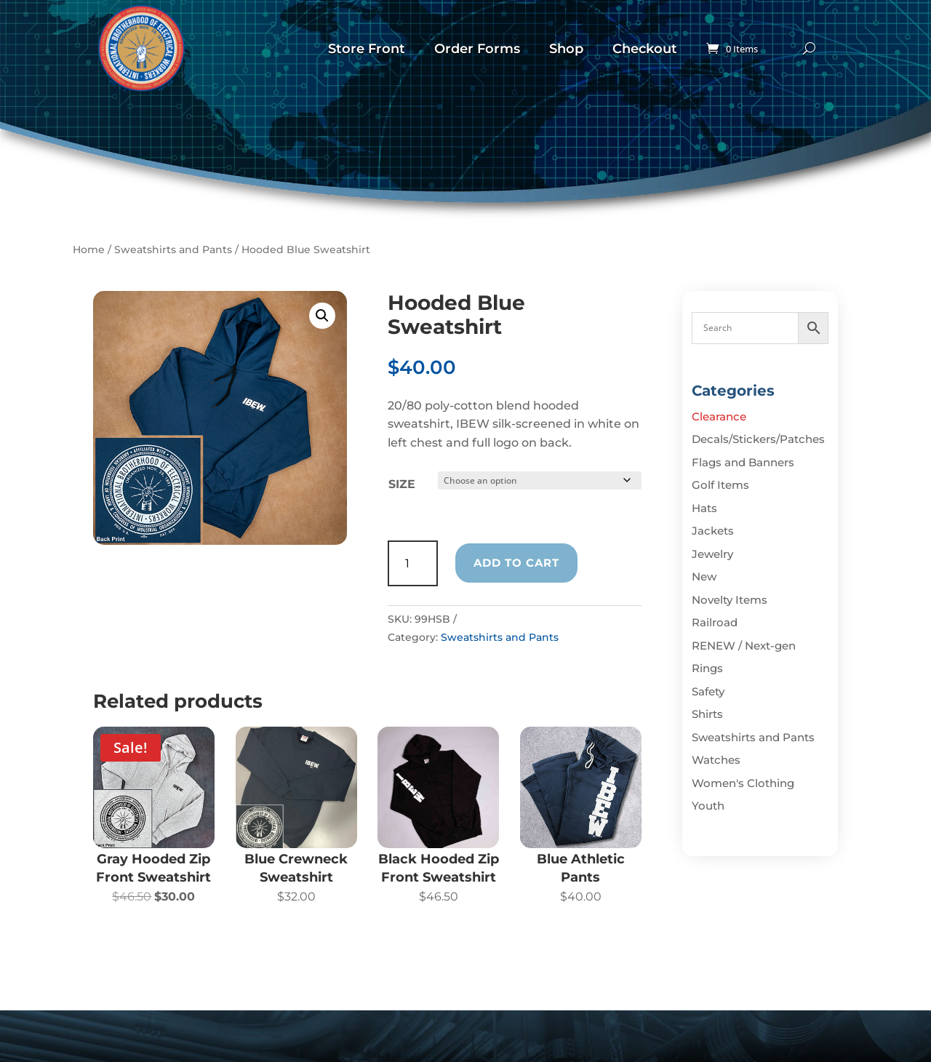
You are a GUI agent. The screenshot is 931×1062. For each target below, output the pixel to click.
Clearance (719, 416)
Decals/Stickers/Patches (758, 439)
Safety (708, 691)
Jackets (713, 531)
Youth (708, 806)
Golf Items (720, 485)
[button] (322, 316)
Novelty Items (729, 600)
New (704, 576)
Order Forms (477, 49)
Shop (566, 49)
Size (401, 484)
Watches (716, 760)
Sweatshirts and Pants (173, 249)
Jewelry (712, 554)
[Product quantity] (413, 563)
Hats (704, 508)
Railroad (715, 622)
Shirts (707, 714)
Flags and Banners (743, 462)
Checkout (644, 49)
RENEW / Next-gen (744, 645)
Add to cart (516, 563)
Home (89, 249)
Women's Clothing (743, 783)
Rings (707, 668)
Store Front (366, 49)
